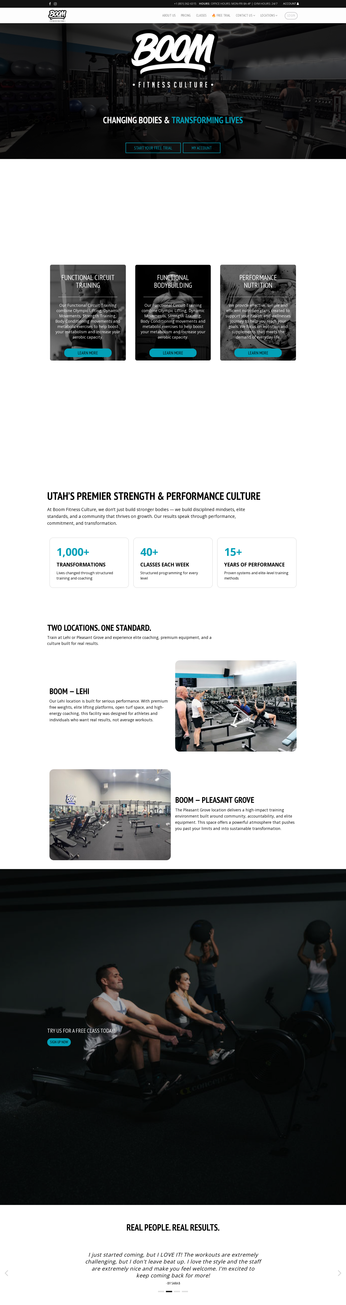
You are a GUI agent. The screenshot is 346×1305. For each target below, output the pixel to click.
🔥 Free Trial (221, 15)
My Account (202, 148)
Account (291, 3)
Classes (201, 15)
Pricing (186, 15)
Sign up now (59, 1042)
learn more (258, 353)
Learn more (173, 353)
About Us (168, 15)
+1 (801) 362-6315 (185, 4)
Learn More (88, 353)
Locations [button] (269, 15)
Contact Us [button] (245, 15)
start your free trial (153, 148)
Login (291, 15)
